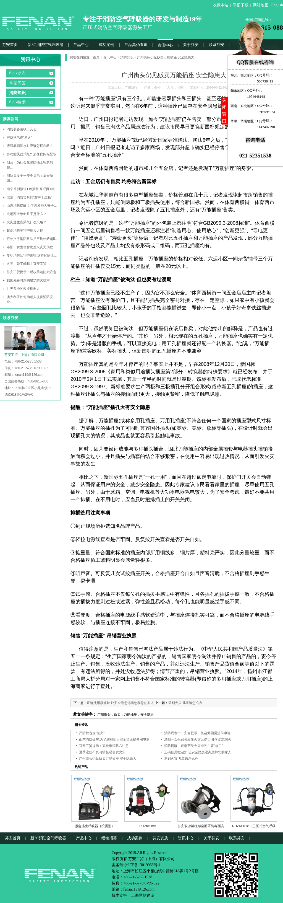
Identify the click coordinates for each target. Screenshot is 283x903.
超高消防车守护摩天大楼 (25, 230)
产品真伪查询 (136, 45)
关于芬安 (190, 45)
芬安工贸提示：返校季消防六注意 (31, 272)
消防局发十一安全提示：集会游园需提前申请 (197, 733)
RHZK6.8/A (147, 826)
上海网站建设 (142, 895)
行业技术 (17, 102)
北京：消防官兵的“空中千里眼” (29, 197)
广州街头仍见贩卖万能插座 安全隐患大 (107, 758)
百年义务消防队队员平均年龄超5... (32, 239)
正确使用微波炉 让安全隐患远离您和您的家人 (120, 703)
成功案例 (106, 45)
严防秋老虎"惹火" (19, 137)
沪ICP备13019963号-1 (142, 865)
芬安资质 (160, 838)
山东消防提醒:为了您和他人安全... (32, 206)
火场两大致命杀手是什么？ (26, 214)
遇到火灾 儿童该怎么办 (185, 703)
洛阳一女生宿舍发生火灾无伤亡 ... (32, 247)
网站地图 (260, 5)
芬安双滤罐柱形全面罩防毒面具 (201, 826)
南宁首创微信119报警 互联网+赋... (32, 189)
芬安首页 (10, 45)
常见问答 (17, 83)
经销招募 (109, 838)
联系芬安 (216, 45)
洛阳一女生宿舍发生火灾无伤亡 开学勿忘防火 (197, 739)
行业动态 (17, 73)
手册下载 (240, 5)
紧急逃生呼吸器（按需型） (95, 826)
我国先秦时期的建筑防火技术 (28, 280)
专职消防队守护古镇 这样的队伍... (32, 255)
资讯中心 (165, 45)
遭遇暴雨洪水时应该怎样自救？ (30, 146)
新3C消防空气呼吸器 (45, 45)
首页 (96, 57)
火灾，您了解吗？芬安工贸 (26, 264)
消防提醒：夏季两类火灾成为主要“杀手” (193, 746)
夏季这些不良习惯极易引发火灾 (102, 752)
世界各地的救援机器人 (23, 289)
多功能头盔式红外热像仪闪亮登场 (31, 154)
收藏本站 (220, 5)
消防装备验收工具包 (21, 129)
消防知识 (17, 92)
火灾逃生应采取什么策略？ (26, 222)
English (277, 5)
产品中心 (81, 45)
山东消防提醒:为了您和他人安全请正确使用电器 (114, 739)
